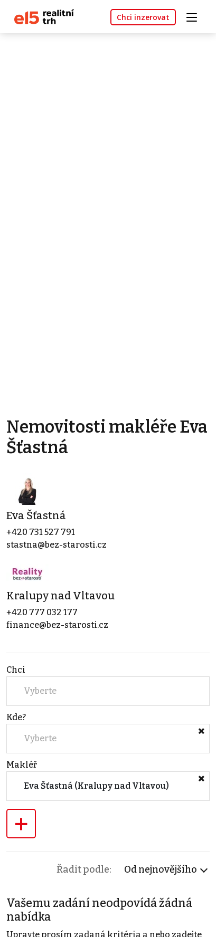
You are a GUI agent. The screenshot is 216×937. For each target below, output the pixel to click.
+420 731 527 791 (40, 532)
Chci (15, 670)
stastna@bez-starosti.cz (56, 545)
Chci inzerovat (143, 17)
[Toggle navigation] (195, 16)
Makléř (21, 765)
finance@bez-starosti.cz (57, 625)
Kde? (16, 717)
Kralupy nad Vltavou (60, 595)
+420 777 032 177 (42, 612)
